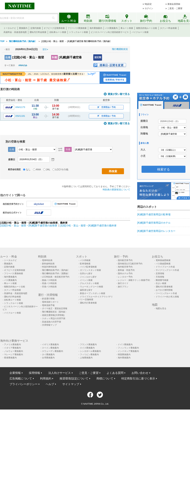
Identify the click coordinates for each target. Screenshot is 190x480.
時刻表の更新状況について (116, 189)
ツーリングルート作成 (166, 293)
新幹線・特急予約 (126, 270)
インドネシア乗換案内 (128, 351)
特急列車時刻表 (49, 267)
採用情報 (34, 372)
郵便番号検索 (162, 280)
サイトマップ (70, 384)
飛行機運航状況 (120, 49)
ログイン (149, 8)
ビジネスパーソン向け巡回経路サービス (110, 32)
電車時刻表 (47, 260)
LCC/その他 (61, 169)
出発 (8, 57)
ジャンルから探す (88, 277)
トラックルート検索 (78, 32)
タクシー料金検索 (168, 28)
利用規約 (45, 378)
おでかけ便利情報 (164, 290)
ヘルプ (50, 384)
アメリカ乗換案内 (12, 344)
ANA (38, 169)
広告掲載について (20, 378)
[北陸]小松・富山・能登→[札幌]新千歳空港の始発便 (29, 225)
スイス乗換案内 (87, 348)
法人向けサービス (59, 372)
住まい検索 (161, 283)
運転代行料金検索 (38, 32)
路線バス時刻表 (49, 280)
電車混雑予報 (48, 305)
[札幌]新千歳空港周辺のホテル (154, 222)
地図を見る (161, 308)
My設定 (148, 4)
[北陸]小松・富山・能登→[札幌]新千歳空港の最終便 (88, 225)
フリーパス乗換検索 (77, 28)
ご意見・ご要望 (175, 8)
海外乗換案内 (96, 28)
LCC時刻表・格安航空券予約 (55, 277)
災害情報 (160, 273)
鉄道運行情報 (48, 298)
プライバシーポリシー (23, 384)
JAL (48, 169)
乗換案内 (23, 28)
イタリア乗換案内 (12, 348)
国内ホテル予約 (125, 273)
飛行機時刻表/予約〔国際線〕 (56, 273)
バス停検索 (85, 260)
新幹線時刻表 (48, 263)
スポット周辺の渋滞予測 (53, 318)
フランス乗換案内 (88, 344)
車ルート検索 (126, 28)
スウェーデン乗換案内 (52, 351)
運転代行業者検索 (88, 303)
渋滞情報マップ (49, 325)
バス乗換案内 (111, 28)
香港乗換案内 (10, 357)
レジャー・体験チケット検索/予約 (134, 280)
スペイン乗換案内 (50, 348)
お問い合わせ (140, 372)
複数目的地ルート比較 (146, 28)
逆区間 (97, 57)
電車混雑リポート (50, 302)
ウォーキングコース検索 (91, 286)
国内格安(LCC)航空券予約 (130, 263)
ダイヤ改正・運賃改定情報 (54, 308)
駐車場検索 (85, 263)
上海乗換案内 (86, 357)
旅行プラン (123, 286)
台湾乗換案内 (48, 357)
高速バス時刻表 (49, 283)
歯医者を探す (86, 290)
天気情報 (160, 277)
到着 (54, 57)
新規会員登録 (174, 4)
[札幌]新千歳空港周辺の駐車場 (154, 214)
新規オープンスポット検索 (92, 293)
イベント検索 (86, 280)
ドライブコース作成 (165, 267)
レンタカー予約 (125, 277)
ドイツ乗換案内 (125, 344)
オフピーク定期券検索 (54, 28)
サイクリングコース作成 (167, 270)
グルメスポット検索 (89, 283)
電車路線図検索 (163, 260)
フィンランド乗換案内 (128, 348)
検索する (163, 169)
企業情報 (15, 372)
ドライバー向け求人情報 (167, 296)
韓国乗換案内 (124, 354)
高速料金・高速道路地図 (15, 32)
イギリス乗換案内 (50, 344)
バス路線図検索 (163, 263)
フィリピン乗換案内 (89, 354)
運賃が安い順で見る (119, 94)
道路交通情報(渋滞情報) (53, 315)
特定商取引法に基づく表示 (138, 378)
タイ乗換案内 (48, 354)
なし (28, 169)
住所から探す (86, 273)
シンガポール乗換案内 (90, 351)
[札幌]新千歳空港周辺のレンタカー (156, 231)
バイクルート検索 (140, 32)
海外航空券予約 (125, 267)
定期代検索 (35, 28)
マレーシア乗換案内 (13, 354)
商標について (104, 378)
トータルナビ (10, 28)
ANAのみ (22, 65)
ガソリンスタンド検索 (90, 270)
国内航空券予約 (125, 260)
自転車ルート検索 (57, 32)
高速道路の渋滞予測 (51, 322)
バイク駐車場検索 (88, 267)
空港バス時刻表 (49, 286)
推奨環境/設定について (74, 378)
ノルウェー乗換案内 (13, 351)
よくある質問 (115, 372)
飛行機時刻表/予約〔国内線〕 (56, 270)
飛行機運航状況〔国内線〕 (54, 312)
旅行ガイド (123, 283)
